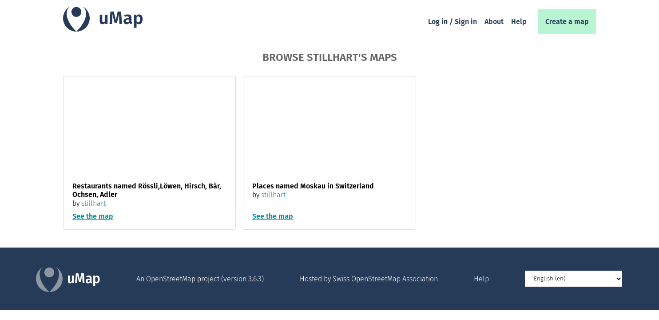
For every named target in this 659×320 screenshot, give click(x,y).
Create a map (567, 21)
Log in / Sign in (452, 21)
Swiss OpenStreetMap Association (385, 279)
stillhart (93, 203)
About (494, 21)
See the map (92, 216)
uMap (121, 18)
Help (519, 21)
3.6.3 (255, 279)
